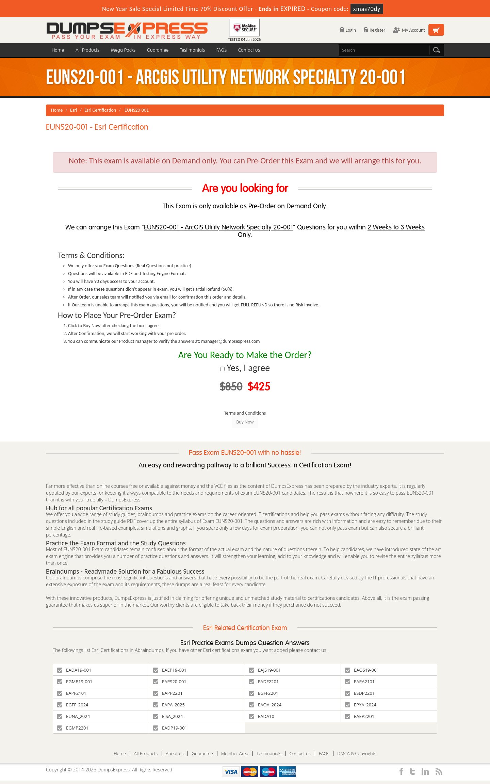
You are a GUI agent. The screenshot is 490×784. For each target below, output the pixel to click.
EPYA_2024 (360, 705)
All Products (87, 50)
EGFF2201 (263, 693)
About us (174, 753)
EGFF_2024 (72, 705)
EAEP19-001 (169, 670)
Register (374, 30)
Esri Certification (100, 110)
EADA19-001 (74, 670)
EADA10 (261, 716)
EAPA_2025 (169, 705)
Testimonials (192, 50)
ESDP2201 (360, 693)
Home (58, 50)
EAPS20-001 (169, 681)
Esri (73, 110)
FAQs (221, 50)
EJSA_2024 (168, 716)
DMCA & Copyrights (356, 753)
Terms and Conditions (245, 413)
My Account (409, 30)
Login (348, 30)
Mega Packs (123, 50)
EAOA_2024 (265, 705)
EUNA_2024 (73, 716)
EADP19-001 (170, 728)
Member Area (234, 753)
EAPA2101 (360, 681)
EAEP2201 (359, 716)
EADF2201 (264, 681)
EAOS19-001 (362, 670)
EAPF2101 (71, 693)
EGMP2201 (72, 728)
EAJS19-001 (265, 670)
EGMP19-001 (75, 681)
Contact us (249, 50)
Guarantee (157, 50)
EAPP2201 (168, 693)
